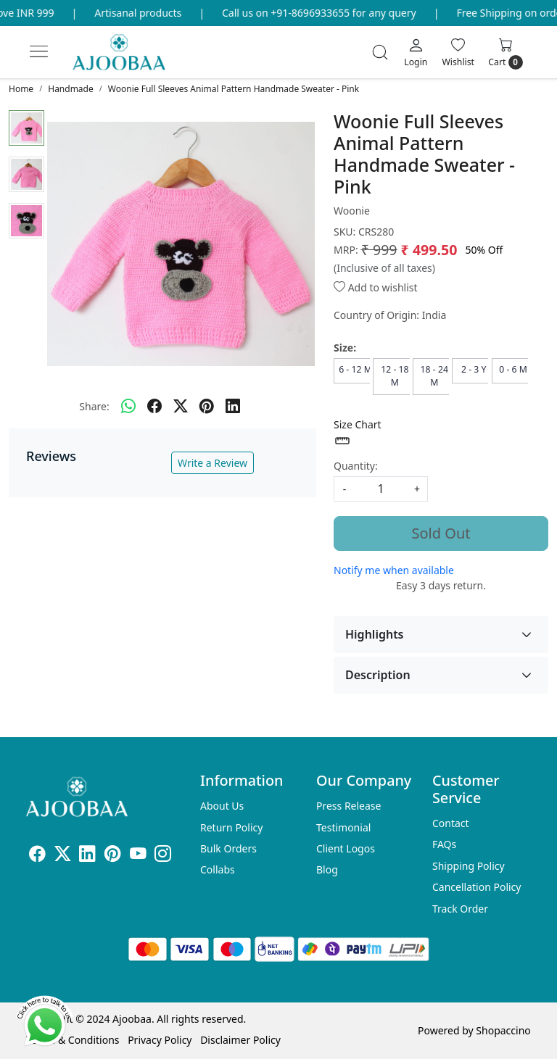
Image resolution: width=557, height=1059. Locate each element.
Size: (345, 347)
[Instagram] (163, 855)
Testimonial (343, 827)
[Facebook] (37, 855)
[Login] (415, 52)
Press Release (348, 806)
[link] (380, 52)
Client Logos (345, 848)
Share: (94, 406)
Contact (450, 823)
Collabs (217, 869)
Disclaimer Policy (240, 1040)
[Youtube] (138, 855)
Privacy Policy (159, 1040)
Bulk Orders (228, 848)
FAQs (444, 844)
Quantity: (356, 466)
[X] (62, 855)
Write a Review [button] (212, 463)
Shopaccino (503, 1030)
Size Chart (357, 433)
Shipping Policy (468, 866)
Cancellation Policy (476, 887)
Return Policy (231, 827)
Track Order (460, 908)
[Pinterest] (113, 855)
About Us (222, 806)
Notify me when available (394, 570)
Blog (327, 869)
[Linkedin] (87, 855)
